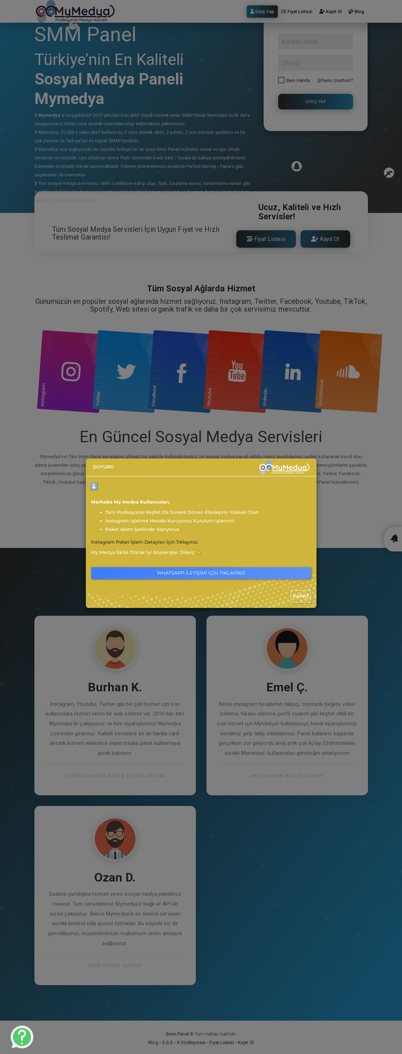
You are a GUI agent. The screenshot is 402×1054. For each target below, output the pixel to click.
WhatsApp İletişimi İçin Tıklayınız (201, 573)
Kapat (301, 596)
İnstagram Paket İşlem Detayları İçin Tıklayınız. (146, 542)
